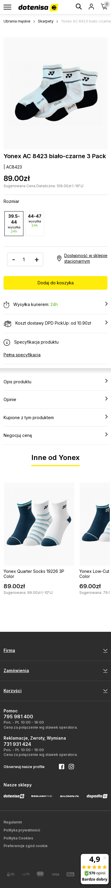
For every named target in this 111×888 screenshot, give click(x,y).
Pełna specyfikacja (22, 354)
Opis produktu (55, 381)
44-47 (34, 220)
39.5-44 (14, 223)
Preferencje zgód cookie (26, 846)
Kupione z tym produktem (55, 417)
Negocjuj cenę (55, 435)
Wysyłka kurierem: (55, 305)
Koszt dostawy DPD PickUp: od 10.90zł (55, 323)
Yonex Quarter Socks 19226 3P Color (34, 574)
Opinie (55, 399)
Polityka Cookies (18, 838)
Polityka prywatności (22, 830)
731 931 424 (17, 744)
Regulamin (13, 822)
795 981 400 (18, 716)
